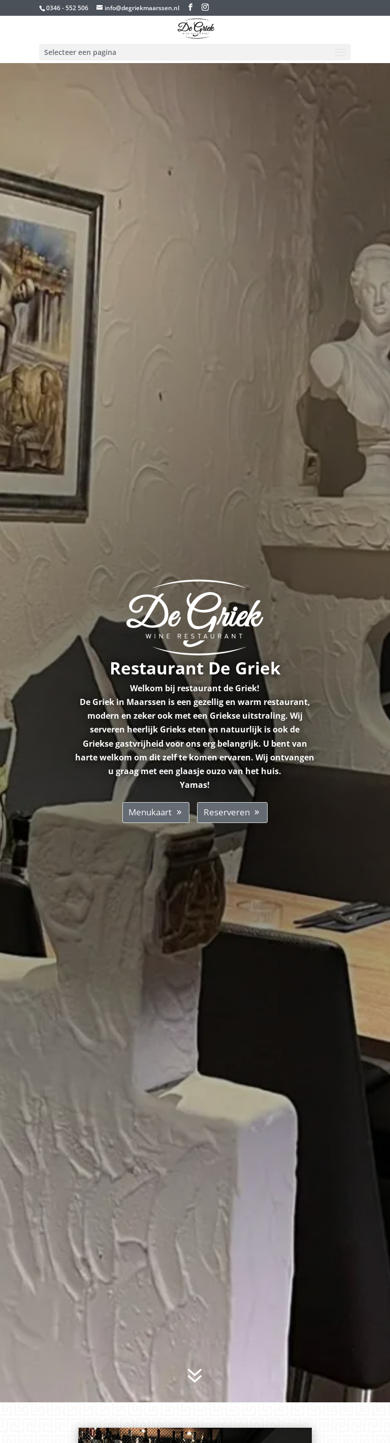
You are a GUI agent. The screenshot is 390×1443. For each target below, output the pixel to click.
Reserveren (227, 812)
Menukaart (150, 812)
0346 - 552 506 (67, 8)
